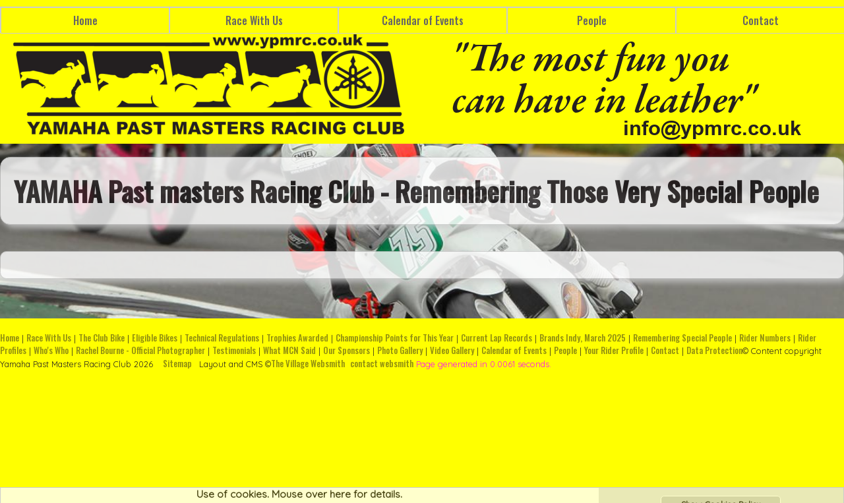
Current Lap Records (496, 338)
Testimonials (234, 350)
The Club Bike (101, 338)
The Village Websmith (308, 363)
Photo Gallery (400, 350)
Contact (665, 350)
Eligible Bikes (154, 338)
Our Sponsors (346, 350)
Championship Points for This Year (395, 338)
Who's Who (51, 350)
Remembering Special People (682, 338)
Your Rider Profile (614, 350)
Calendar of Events (423, 20)
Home (85, 20)
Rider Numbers (765, 338)
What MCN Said (289, 350)
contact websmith (381, 363)
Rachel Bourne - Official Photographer (140, 350)
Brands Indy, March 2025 (582, 338)
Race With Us (254, 20)
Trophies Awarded (297, 338)
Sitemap (177, 363)
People (592, 20)
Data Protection (714, 350)
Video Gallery (452, 350)
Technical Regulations (222, 338)
